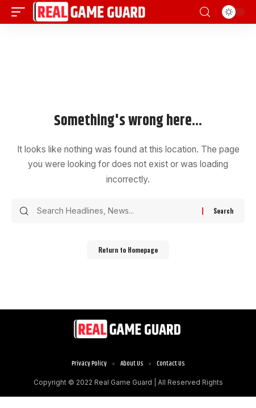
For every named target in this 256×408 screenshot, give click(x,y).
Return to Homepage (128, 249)
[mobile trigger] (21, 12)
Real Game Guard (123, 382)
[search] (205, 12)
